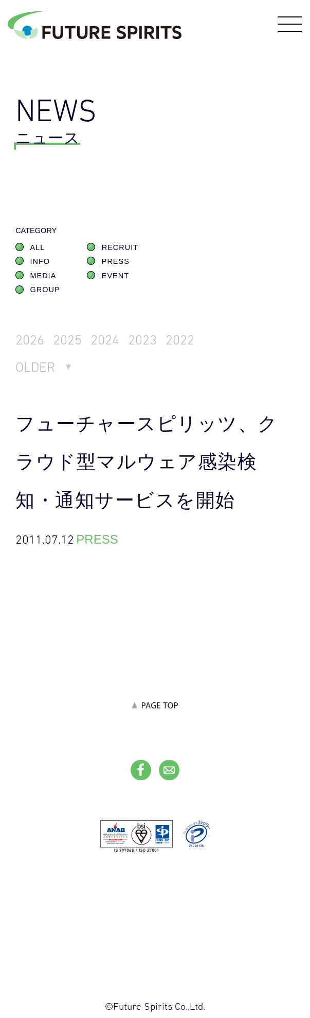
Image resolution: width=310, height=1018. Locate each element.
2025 (67, 340)
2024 (104, 340)
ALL (37, 247)
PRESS (116, 261)
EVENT (115, 276)
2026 (29, 340)
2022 (180, 340)
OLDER (35, 367)
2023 (142, 340)
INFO (40, 261)
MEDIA (43, 276)
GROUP (45, 289)
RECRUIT (120, 247)
